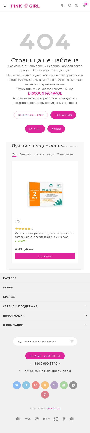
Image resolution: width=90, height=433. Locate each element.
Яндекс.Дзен (73, 385)
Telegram (26, 385)
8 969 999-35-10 (45, 363)
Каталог (9, 278)
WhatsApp (64, 385)
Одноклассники (45, 385)
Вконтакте (17, 385)
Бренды (9, 296)
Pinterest (45, 395)
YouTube (36, 385)
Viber (54, 385)
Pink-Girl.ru (53, 408)
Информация (14, 315)
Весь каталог (70, 147)
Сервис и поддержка (20, 306)
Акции (8, 287)
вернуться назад (31, 115)
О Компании (13, 325)
